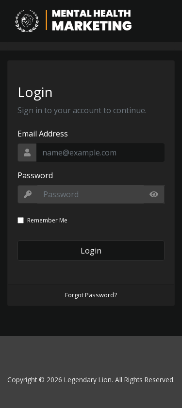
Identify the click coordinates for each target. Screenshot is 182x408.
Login (91, 250)
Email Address (42, 133)
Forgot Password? (91, 294)
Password (35, 175)
